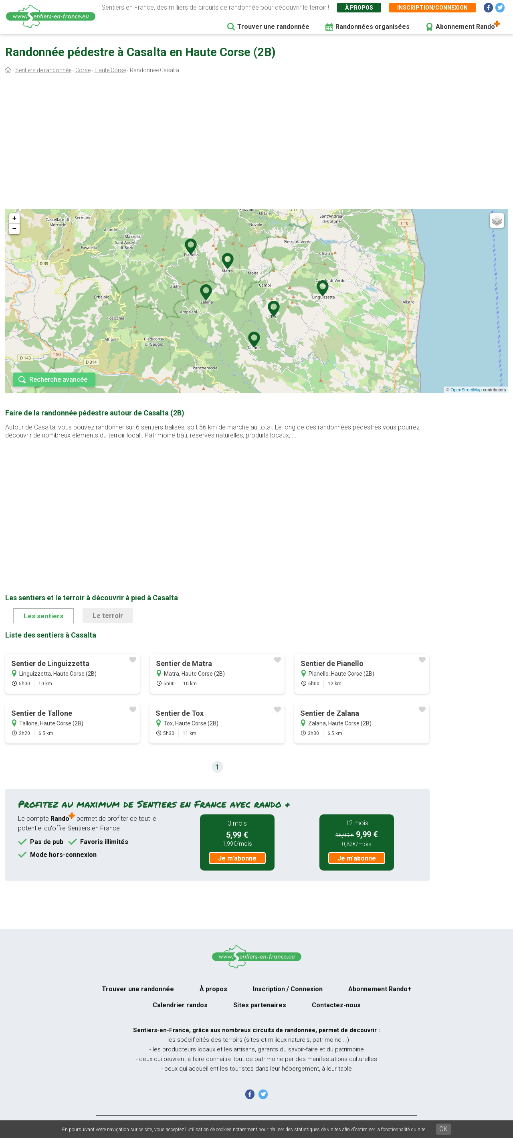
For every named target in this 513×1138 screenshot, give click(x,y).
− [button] (14, 229)
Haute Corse (110, 70)
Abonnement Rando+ (380, 989)
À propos (359, 7)
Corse (83, 70)
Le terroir (108, 616)
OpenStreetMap (466, 389)
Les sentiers (43, 616)
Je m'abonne (237, 858)
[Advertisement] (256, 143)
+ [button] (14, 218)
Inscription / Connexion (288, 989)
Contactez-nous (336, 1005)
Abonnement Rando (465, 26)
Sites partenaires (259, 1005)
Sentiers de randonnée (43, 70)
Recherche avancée (58, 379)
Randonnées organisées (372, 26)
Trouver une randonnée (273, 26)
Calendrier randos (180, 1005)
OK (443, 1129)
